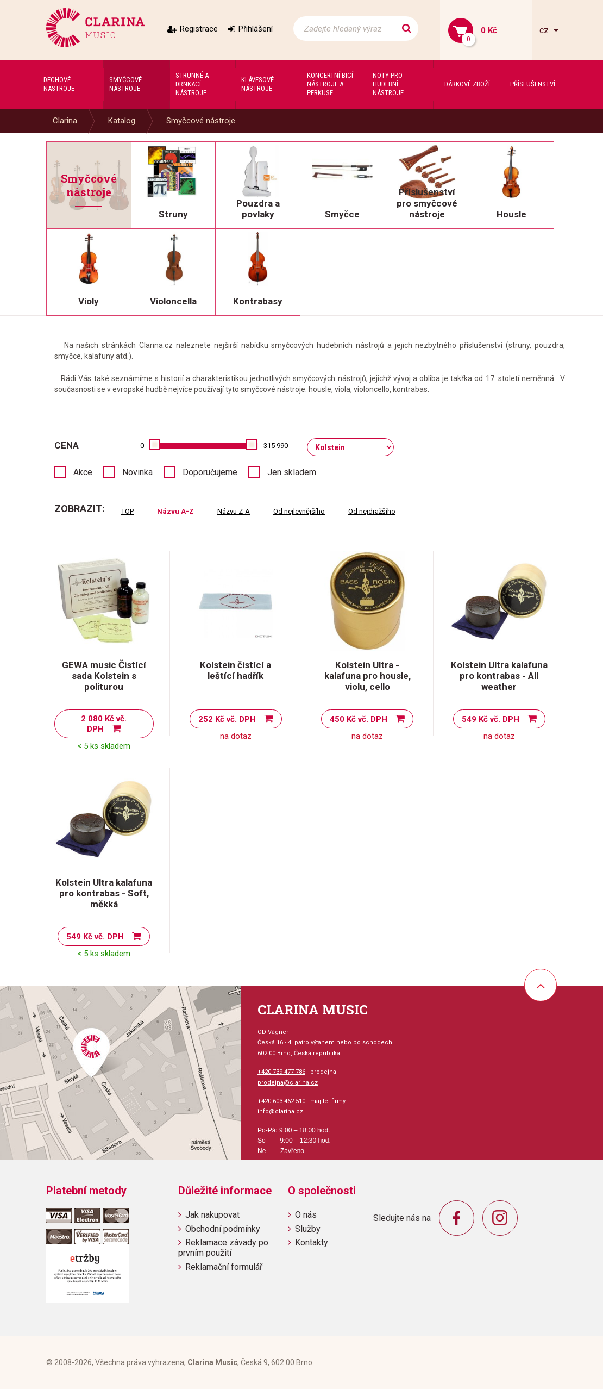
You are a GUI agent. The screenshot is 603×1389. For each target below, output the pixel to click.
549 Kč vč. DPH (490, 719)
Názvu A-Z (175, 511)
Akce (82, 472)
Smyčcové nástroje (200, 121)
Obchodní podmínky (222, 1229)
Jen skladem (291, 472)
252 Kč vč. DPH (227, 719)
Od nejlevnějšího (299, 511)
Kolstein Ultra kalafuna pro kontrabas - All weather (499, 675)
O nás (306, 1215)
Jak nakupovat (212, 1215)
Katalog (121, 121)
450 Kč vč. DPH (358, 719)
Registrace (199, 29)
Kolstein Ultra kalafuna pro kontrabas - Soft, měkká (103, 893)
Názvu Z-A (233, 511)
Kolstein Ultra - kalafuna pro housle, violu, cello (367, 675)
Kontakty (311, 1242)
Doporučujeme (210, 472)
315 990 (275, 445)
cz (545, 30)
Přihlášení (255, 29)
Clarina (65, 121)
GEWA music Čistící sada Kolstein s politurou (104, 675)
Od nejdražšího (371, 511)
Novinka (137, 472)
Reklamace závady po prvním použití (223, 1247)
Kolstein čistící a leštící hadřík (235, 670)
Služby (308, 1229)
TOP (127, 511)
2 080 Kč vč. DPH (104, 724)
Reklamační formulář (223, 1267)
